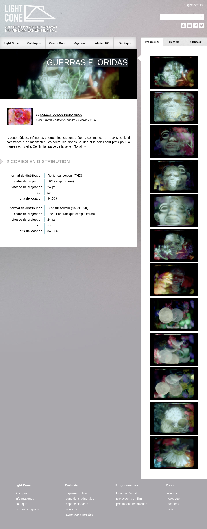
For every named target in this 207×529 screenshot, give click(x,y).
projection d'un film (129, 498)
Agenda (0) (196, 42)
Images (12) (152, 42)
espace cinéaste (77, 504)
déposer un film (76, 493)
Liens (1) (174, 42)
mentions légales (27, 509)
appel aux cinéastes (79, 514)
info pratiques (24, 498)
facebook (173, 504)
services (71, 509)
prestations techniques (131, 504)
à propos (21, 493)
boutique (21, 504)
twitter (171, 509)
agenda (172, 493)
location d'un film (127, 493)
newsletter (174, 498)
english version (194, 5)
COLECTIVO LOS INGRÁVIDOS (61, 114)
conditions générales (80, 498)
